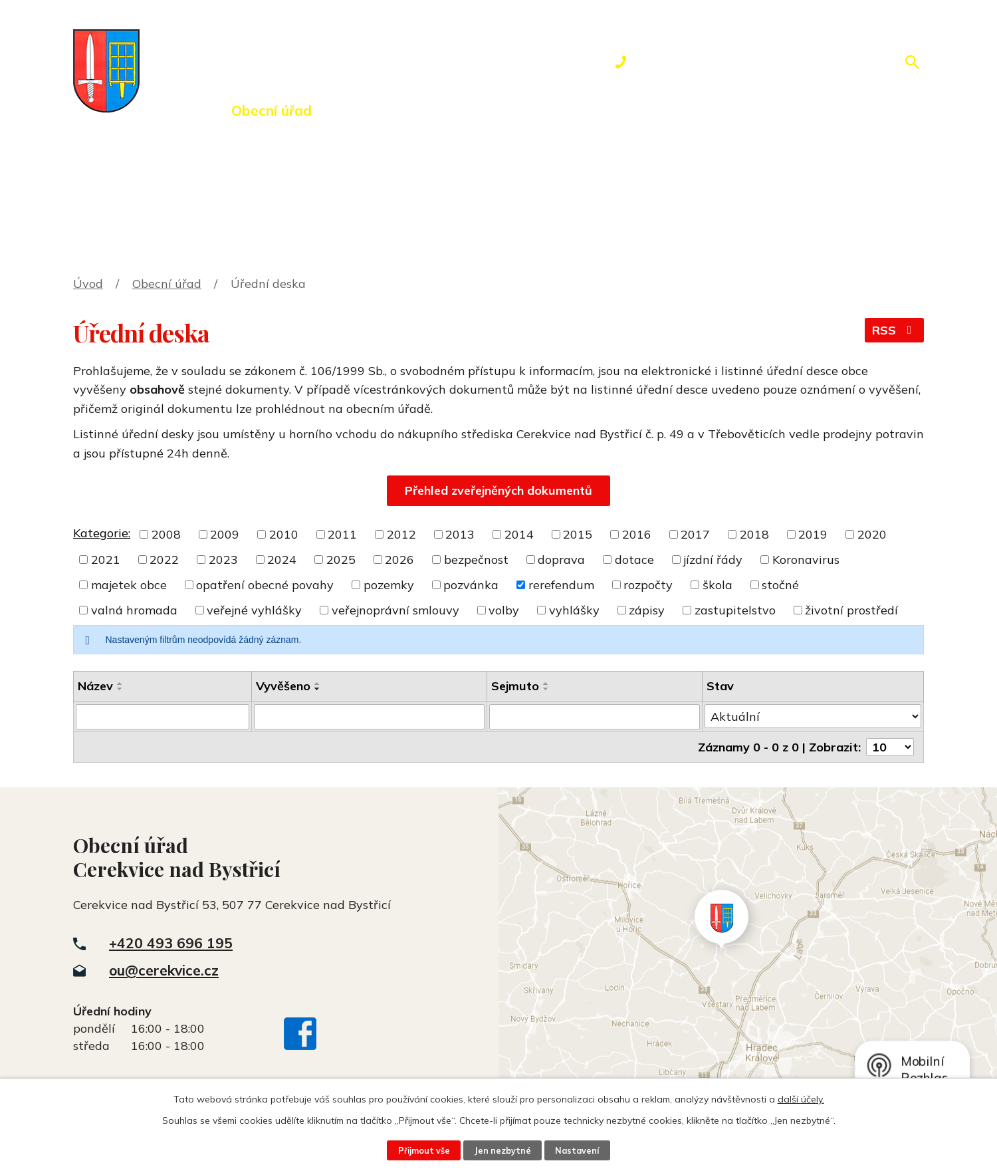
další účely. (801, 1099)
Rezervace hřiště (588, 110)
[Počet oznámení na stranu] (890, 747)
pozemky (389, 584)
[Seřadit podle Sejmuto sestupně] (546, 689)
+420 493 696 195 (171, 943)
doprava (561, 559)
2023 (223, 559)
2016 (636, 534)
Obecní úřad (271, 110)
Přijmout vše (424, 1150)
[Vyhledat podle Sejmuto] (594, 716)
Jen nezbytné (502, 1150)
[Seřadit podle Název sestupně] (120, 689)
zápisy (647, 610)
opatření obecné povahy (265, 584)
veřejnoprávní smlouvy (395, 610)
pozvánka (470, 584)
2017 (695, 534)
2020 (872, 534)
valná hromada (134, 610)
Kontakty (714, 110)
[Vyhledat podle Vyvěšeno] (369, 716)
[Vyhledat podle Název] (162, 716)
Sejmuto (515, 686)
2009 (224, 534)
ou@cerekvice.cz (164, 970)
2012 (401, 534)
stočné (780, 584)
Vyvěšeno (283, 686)
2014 (519, 534)
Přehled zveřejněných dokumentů (498, 490)
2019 (813, 534)
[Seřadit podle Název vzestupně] (120, 683)
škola (717, 584)
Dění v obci (386, 110)
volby (504, 610)
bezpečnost (476, 559)
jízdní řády (712, 559)
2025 (341, 559)
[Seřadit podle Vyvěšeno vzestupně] (317, 683)
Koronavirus (805, 559)
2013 (460, 534)
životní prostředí (851, 610)
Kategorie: (101, 533)
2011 (342, 534)
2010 (283, 534)
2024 (281, 559)
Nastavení (577, 1150)
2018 (754, 534)
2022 (164, 559)
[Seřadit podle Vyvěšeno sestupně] (317, 689)
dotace (634, 559)
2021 (105, 559)
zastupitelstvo (735, 610)
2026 (399, 559)
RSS (894, 330)
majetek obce (129, 584)
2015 (577, 534)
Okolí (477, 110)
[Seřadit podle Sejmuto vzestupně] (546, 683)
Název (95, 686)
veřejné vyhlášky (254, 610)
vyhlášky (574, 610)
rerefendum (561, 584)
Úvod (176, 110)
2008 (166, 534)
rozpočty (648, 584)
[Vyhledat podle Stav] (813, 716)
